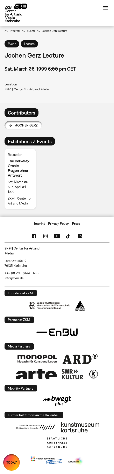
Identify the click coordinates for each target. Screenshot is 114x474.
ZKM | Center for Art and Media (27, 89)
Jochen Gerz (26, 125)
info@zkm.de (14, 278)
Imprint (39, 223)
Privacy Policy (58, 223)
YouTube (57, 236)
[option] (22, 179)
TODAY (11, 462)
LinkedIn (80, 236)
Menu (105, 7)
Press (76, 223)
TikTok (68, 236)
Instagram (45, 236)
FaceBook (34, 236)
